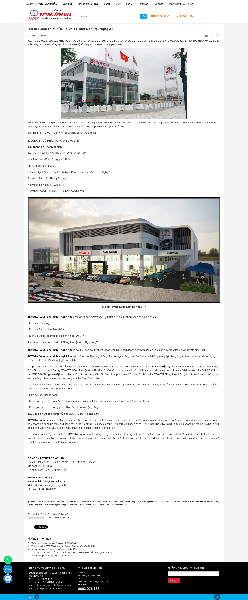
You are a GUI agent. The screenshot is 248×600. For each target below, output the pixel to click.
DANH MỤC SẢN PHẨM (43, 4)
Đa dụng (159, 4)
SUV (118, 4)
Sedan (107, 4)
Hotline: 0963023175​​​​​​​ (88, 4)
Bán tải (129, 4)
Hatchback (144, 4)
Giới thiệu (68, 4)
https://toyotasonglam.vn (51, 481)
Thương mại (175, 4)
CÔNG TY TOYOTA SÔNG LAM (46, 458)
